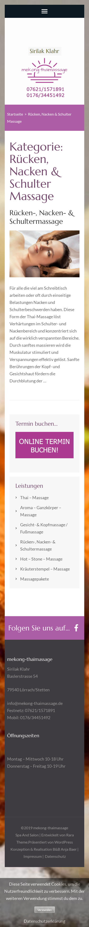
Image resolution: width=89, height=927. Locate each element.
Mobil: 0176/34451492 (28, 717)
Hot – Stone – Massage (41, 558)
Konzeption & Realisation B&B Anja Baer (43, 849)
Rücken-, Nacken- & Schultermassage (41, 217)
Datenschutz (55, 856)
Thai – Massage (34, 497)
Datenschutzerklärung (44, 921)
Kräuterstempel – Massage (45, 568)
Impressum (32, 856)
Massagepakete (34, 578)
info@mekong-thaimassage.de (35, 703)
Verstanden (44, 910)
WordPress (63, 842)
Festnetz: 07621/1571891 (31, 710)
